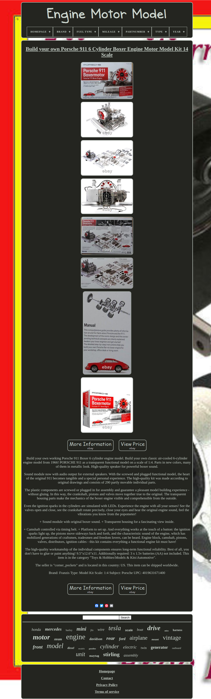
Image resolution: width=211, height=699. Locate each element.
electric (130, 647)
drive (154, 628)
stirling (111, 654)
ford (122, 639)
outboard (176, 648)
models (81, 648)
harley (69, 630)
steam (58, 639)
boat (140, 630)
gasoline (92, 648)
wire (100, 629)
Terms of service (107, 692)
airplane (139, 638)
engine (75, 637)
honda (36, 630)
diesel (70, 648)
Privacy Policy (107, 685)
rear (110, 638)
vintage (172, 637)
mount (155, 639)
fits (92, 630)
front (37, 647)
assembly (131, 655)
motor (41, 637)
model (55, 646)
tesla (114, 628)
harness (177, 630)
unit (80, 654)
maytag (94, 655)
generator (159, 647)
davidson (95, 639)
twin (144, 648)
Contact (107, 678)
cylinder (109, 646)
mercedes (53, 629)
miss (166, 630)
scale (129, 630)
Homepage (107, 671)
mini (81, 629)
